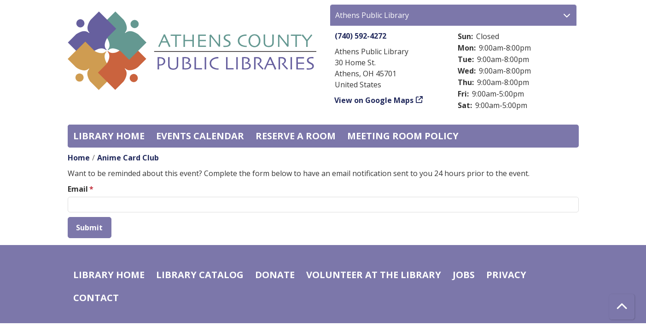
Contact (96, 297)
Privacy (506, 274)
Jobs (464, 274)
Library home (109, 136)
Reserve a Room (296, 136)
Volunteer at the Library (373, 274)
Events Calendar (200, 136)
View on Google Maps (374, 100)
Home (79, 158)
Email (78, 189)
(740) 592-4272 (360, 36)
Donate (275, 274)
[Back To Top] (621, 307)
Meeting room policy (403, 136)
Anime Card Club (128, 158)
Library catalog (200, 274)
